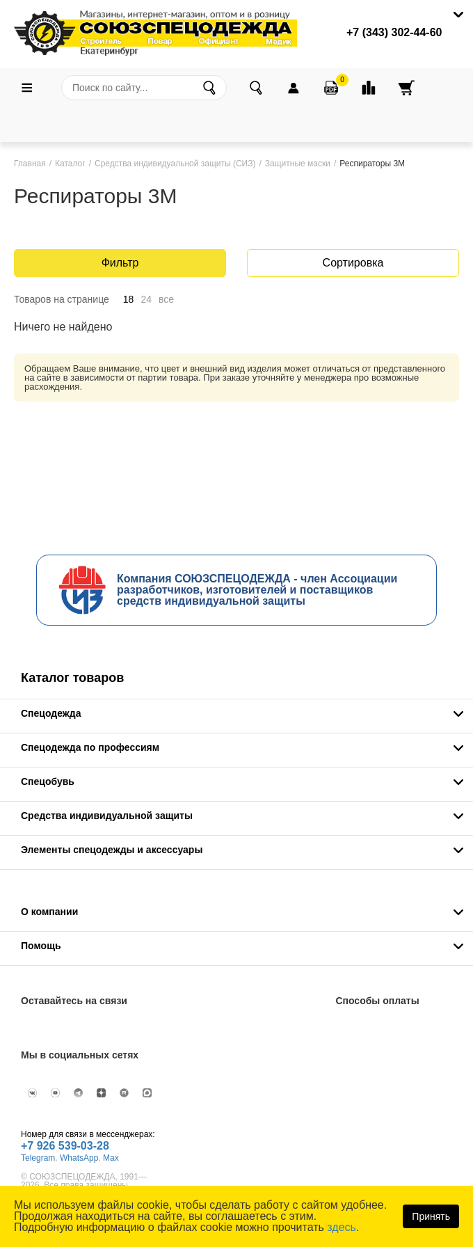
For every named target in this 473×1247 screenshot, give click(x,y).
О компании (49, 911)
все (166, 299)
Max (111, 1158)
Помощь (41, 945)
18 (128, 299)
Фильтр (120, 263)
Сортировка (353, 263)
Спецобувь (47, 781)
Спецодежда (51, 713)
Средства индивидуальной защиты (107, 815)
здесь (341, 1227)
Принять (431, 1216)
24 (146, 299)
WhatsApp (79, 1158)
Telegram (38, 1158)
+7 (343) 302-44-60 (394, 32)
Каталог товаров (72, 678)
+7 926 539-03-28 (65, 1146)
